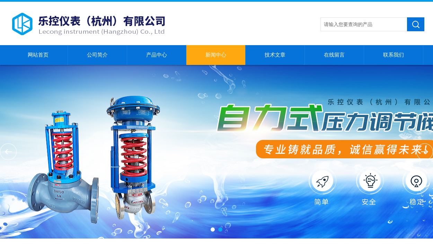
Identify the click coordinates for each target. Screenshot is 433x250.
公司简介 (97, 55)
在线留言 (334, 55)
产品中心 (156, 55)
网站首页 (38, 55)
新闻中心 (215, 55)
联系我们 (393, 55)
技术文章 (275, 55)
